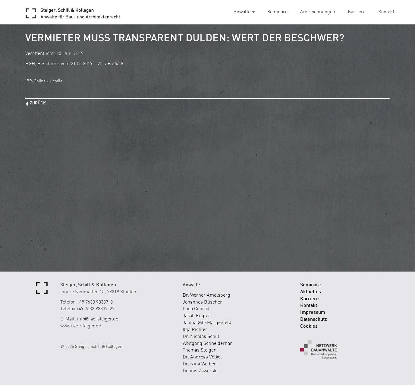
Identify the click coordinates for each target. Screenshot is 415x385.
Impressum (312, 312)
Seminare (277, 12)
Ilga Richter (195, 329)
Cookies (309, 326)
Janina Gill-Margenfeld (207, 322)
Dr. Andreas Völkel (202, 357)
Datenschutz (313, 319)
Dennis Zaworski (200, 371)
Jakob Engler (196, 315)
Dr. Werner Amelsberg (206, 295)
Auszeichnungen (317, 12)
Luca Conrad (196, 309)
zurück (38, 103)
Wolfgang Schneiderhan (208, 343)
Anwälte (244, 12)
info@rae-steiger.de (97, 319)
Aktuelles (310, 292)
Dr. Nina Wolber (199, 364)
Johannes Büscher (202, 302)
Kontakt (386, 12)
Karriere (357, 12)
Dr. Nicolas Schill (201, 336)
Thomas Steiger (199, 350)
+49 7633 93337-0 (95, 302)
